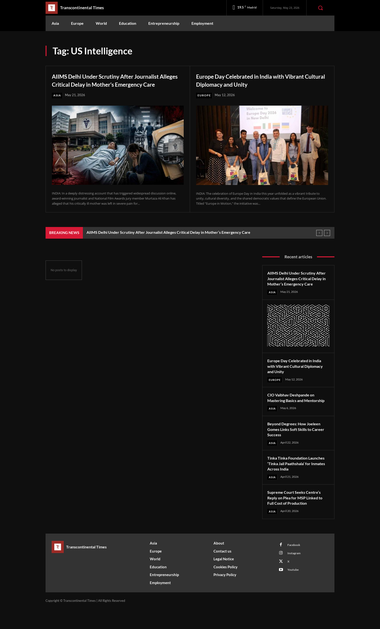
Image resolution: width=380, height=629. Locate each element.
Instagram (295, 574)
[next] (327, 241)
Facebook (294, 565)
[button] (320, 8)
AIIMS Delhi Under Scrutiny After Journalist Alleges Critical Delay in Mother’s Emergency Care (103, 84)
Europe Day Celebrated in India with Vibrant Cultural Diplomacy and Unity (253, 80)
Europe (204, 95)
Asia (57, 103)
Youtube (294, 592)
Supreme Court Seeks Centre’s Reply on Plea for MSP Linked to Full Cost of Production (297, 517)
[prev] (319, 241)
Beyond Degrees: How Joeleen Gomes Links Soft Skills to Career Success (296, 448)
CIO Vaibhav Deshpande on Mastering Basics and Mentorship (293, 414)
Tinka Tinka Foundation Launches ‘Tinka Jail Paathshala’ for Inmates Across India (297, 483)
